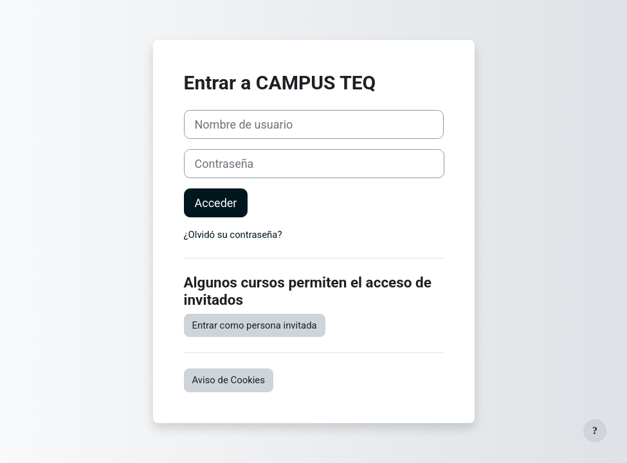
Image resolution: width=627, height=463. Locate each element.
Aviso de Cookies (228, 380)
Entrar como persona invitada (254, 325)
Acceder (216, 203)
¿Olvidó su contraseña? (233, 235)
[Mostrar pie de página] (594, 430)
